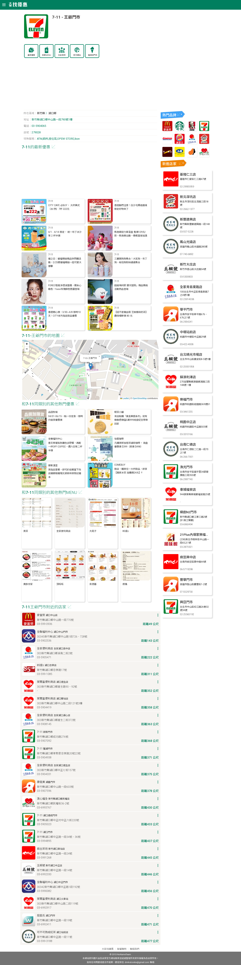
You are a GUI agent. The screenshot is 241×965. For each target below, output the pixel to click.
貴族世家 (28, 584)
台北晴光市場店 (191, 354)
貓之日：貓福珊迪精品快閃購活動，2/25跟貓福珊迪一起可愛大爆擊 (64, 262)
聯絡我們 (134, 949)
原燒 (125, 584)
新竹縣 (41, 113)
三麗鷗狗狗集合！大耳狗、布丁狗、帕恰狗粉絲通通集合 (130, 260)
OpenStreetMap (140, 398)
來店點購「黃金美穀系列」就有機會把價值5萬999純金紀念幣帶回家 (131, 420)
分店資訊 (61, 55)
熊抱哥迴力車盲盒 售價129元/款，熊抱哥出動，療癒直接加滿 (130, 234)
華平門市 (186, 309)
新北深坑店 (188, 197)
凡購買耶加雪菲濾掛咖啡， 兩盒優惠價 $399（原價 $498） (131, 445)
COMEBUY (119, 464)
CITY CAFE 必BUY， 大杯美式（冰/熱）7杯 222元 (64, 207)
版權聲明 (121, 949)
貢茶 (25, 531)
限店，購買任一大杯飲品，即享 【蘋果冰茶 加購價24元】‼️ (130, 471)
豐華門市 (186, 580)
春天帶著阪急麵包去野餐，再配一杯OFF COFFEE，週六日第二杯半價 (65, 447)
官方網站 (77, 55)
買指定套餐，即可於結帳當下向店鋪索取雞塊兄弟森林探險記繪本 (64, 473)
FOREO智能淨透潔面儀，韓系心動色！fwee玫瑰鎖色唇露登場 (64, 287)
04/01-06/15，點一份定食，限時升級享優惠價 (65, 418)
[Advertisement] (90, 85)
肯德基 (92, 584)
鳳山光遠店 (188, 242)
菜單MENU (46, 55)
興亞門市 (186, 602)
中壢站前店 (188, 332)
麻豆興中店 (188, 557)
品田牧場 (53, 412)
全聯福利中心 (55, 438)
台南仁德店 (188, 444)
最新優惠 (31, 55)
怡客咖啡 (119, 438)
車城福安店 (188, 490)
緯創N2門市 (188, 512)
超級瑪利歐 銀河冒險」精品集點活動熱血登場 (131, 287)
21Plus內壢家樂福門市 (196, 535)
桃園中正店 (188, 422)
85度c (126, 531)
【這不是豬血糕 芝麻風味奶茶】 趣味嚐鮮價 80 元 (131, 314)
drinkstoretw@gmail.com (137, 962)
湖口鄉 (52, 113)
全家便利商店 (63, 531)
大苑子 (92, 531)
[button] (91, 366)
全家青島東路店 (191, 287)
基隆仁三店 (188, 174)
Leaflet (124, 398)
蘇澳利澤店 (188, 377)
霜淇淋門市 (92, 55)
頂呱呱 (59, 584)
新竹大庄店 (188, 264)
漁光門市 (186, 467)
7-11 (50, 201)
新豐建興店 (188, 219)
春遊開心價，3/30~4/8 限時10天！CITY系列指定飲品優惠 (64, 314)
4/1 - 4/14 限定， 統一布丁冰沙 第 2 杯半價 (65, 234)
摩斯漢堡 (53, 465)
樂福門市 (186, 399)
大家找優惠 (107, 949)
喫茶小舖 (119, 412)
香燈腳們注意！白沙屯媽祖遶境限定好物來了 (130, 207)
